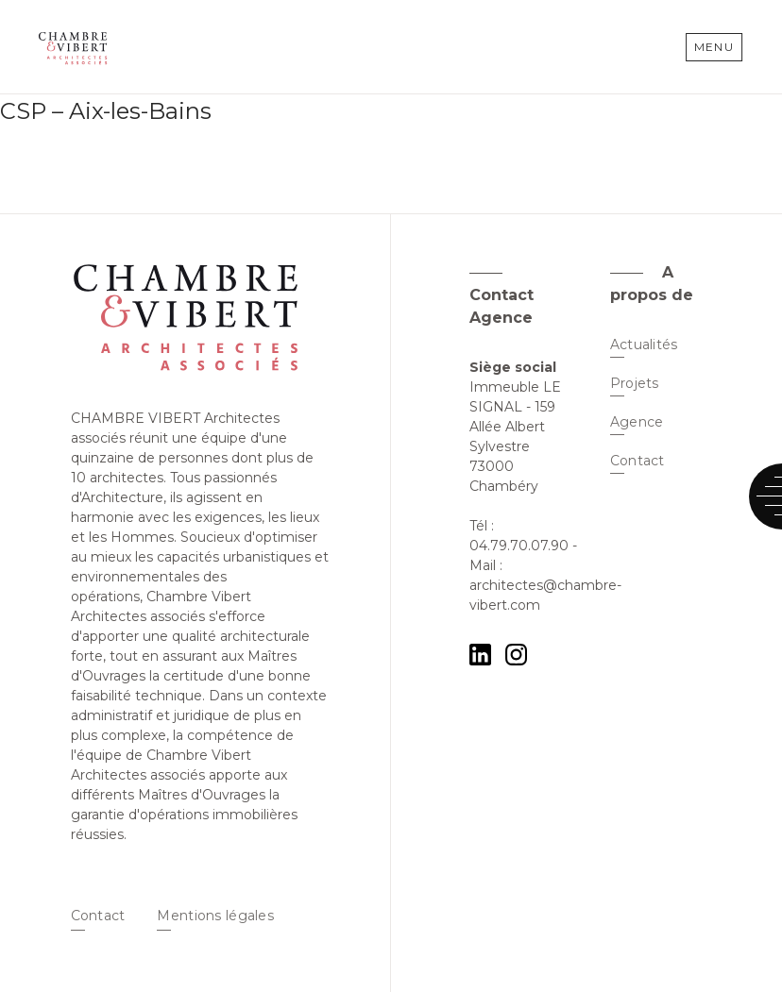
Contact (98, 915)
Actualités (644, 344)
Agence (637, 421)
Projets (634, 383)
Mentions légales (215, 915)
